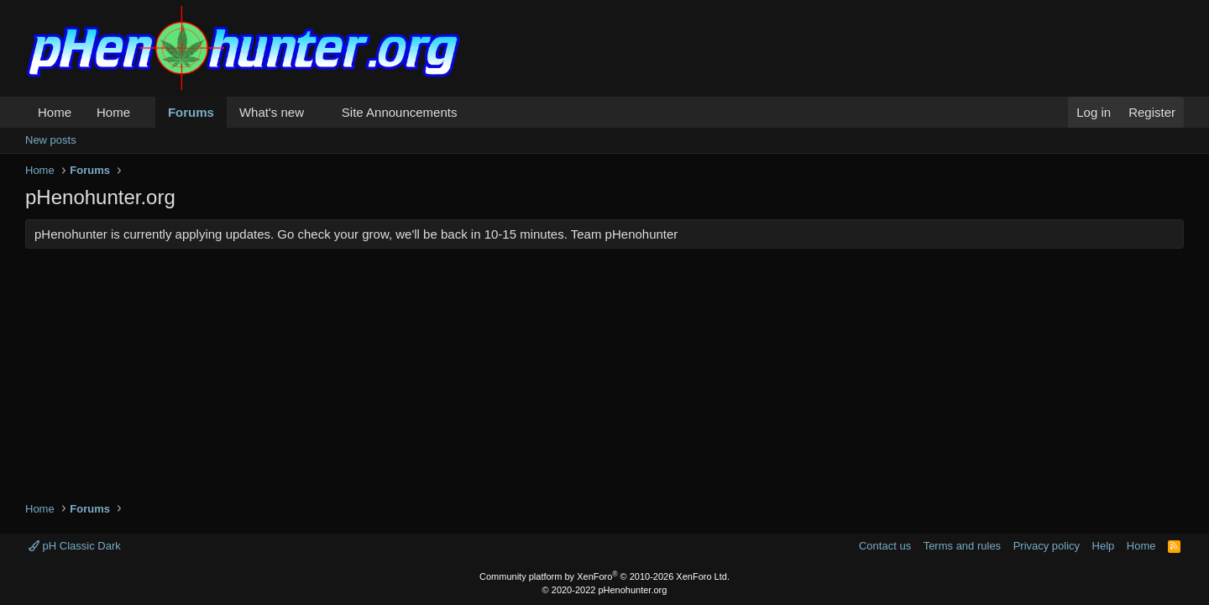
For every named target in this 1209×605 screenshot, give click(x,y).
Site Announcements (400, 112)
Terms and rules (962, 545)
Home (54, 112)
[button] (143, 112)
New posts (50, 140)
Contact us (885, 545)
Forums (191, 112)
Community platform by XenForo (604, 576)
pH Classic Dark (75, 545)
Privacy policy (1046, 545)
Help (1103, 545)
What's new (271, 112)
